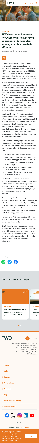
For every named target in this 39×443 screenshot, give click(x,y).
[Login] (25, 3)
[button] (25, 3)
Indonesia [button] (24, 427)
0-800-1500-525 (31, 343)
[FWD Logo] (10, 3)
